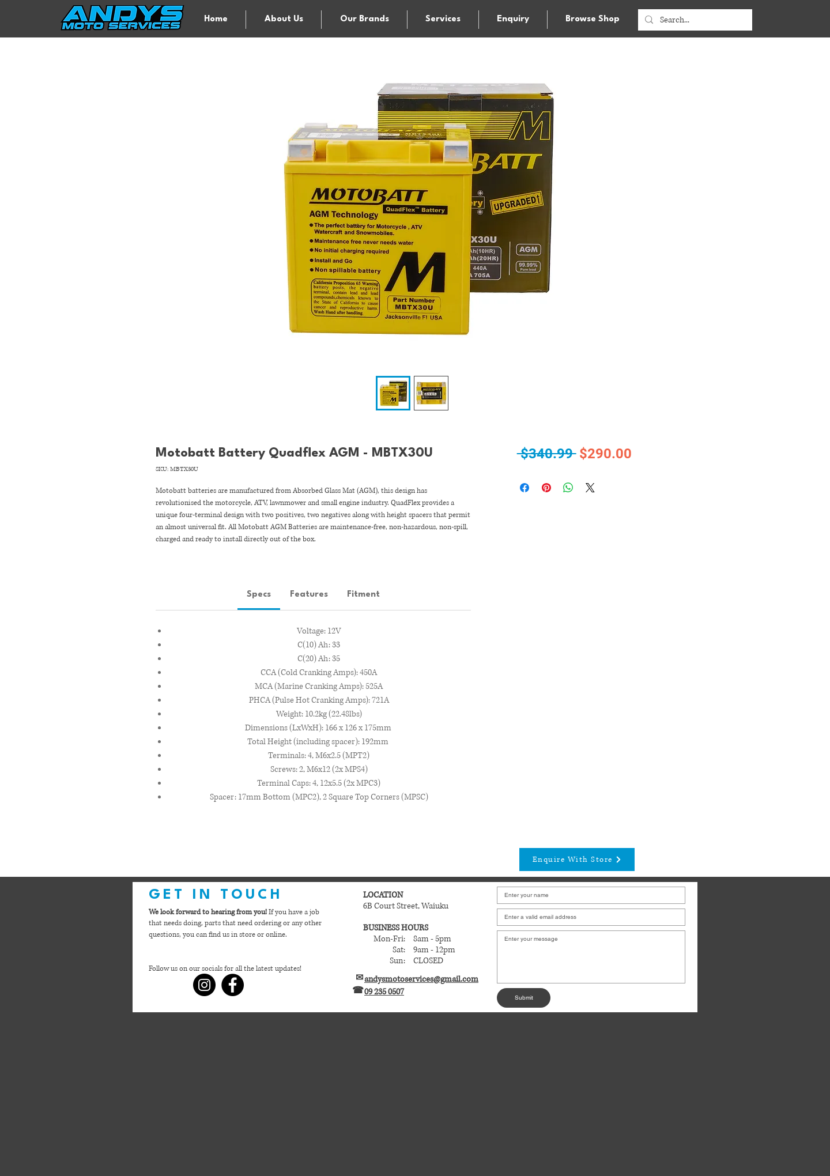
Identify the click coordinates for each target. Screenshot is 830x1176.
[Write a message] (591, 957)
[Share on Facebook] (524, 488)
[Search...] (694, 20)
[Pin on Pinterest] (546, 488)
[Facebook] (232, 985)
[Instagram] (204, 985)
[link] (259, 594)
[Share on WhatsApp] (568, 488)
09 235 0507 (384, 991)
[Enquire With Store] (577, 859)
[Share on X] (590, 488)
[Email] (587, 917)
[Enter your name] (587, 895)
